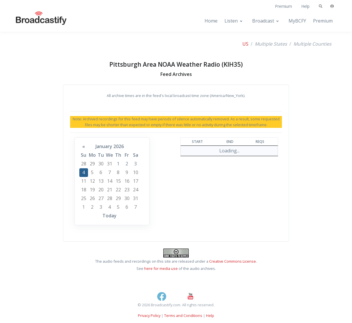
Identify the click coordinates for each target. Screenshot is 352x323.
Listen (231, 21)
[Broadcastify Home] (35, 21)
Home (211, 21)
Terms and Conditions (183, 315)
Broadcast (263, 21)
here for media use (161, 268)
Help (305, 6)
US (245, 44)
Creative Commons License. (233, 261)
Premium (283, 6)
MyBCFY (297, 21)
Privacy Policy (149, 315)
